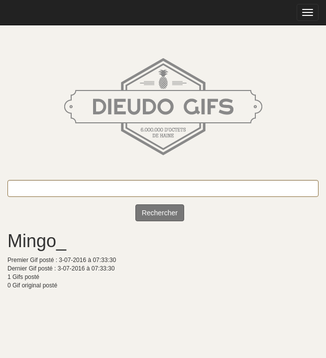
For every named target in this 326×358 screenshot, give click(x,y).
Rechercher (160, 213)
